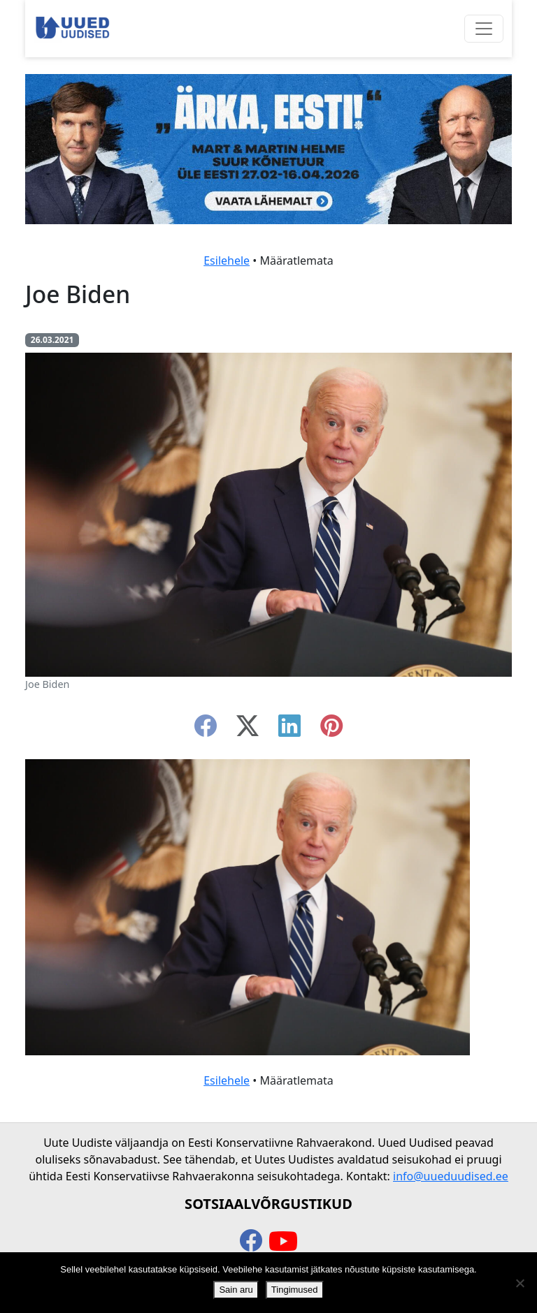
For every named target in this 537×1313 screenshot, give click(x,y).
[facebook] (205, 729)
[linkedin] (289, 729)
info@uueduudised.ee (450, 1176)
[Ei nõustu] (520, 1283)
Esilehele (226, 260)
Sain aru (235, 1289)
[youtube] (283, 1242)
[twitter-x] (247, 729)
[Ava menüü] (483, 29)
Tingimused (294, 1289)
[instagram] (331, 729)
